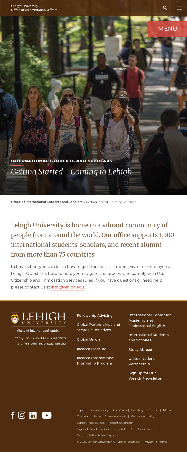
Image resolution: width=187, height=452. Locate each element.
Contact (153, 410)
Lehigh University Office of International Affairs (34, 8)
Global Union (88, 339)
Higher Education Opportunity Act (101, 429)
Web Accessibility (142, 416)
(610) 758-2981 (27, 343)
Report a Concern (121, 422)
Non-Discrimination (143, 429)
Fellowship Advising (94, 315)
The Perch (120, 410)
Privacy (149, 441)
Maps (167, 410)
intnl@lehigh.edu (67, 287)
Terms (162, 441)
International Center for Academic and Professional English (150, 320)
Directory (137, 410)
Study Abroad (140, 349)
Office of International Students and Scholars (47, 202)
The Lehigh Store (89, 416)
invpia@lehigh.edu (52, 343)
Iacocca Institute (91, 349)
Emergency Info (116, 416)
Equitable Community (93, 410)
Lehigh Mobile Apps (90, 422)
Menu (167, 28)
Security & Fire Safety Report (96, 435)
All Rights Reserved (126, 441)
